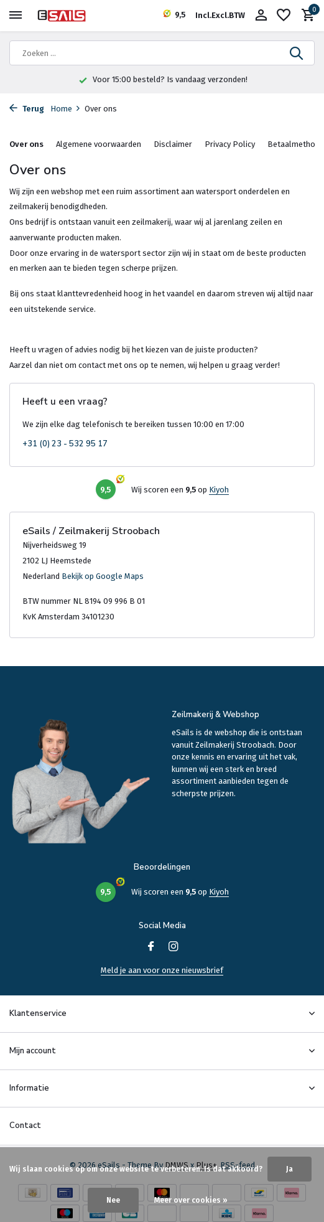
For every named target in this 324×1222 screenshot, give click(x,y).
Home (65, 108)
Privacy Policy (230, 144)
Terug (26, 108)
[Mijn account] (261, 15)
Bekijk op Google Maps (103, 576)
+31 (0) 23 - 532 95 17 (65, 444)
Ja (289, 1169)
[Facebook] (151, 947)
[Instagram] (173, 947)
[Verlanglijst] (283, 15)
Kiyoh (219, 489)
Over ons (26, 144)
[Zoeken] (162, 52)
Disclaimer (173, 144)
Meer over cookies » (191, 1200)
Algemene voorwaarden (98, 144)
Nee (113, 1200)
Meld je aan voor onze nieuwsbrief (162, 970)
